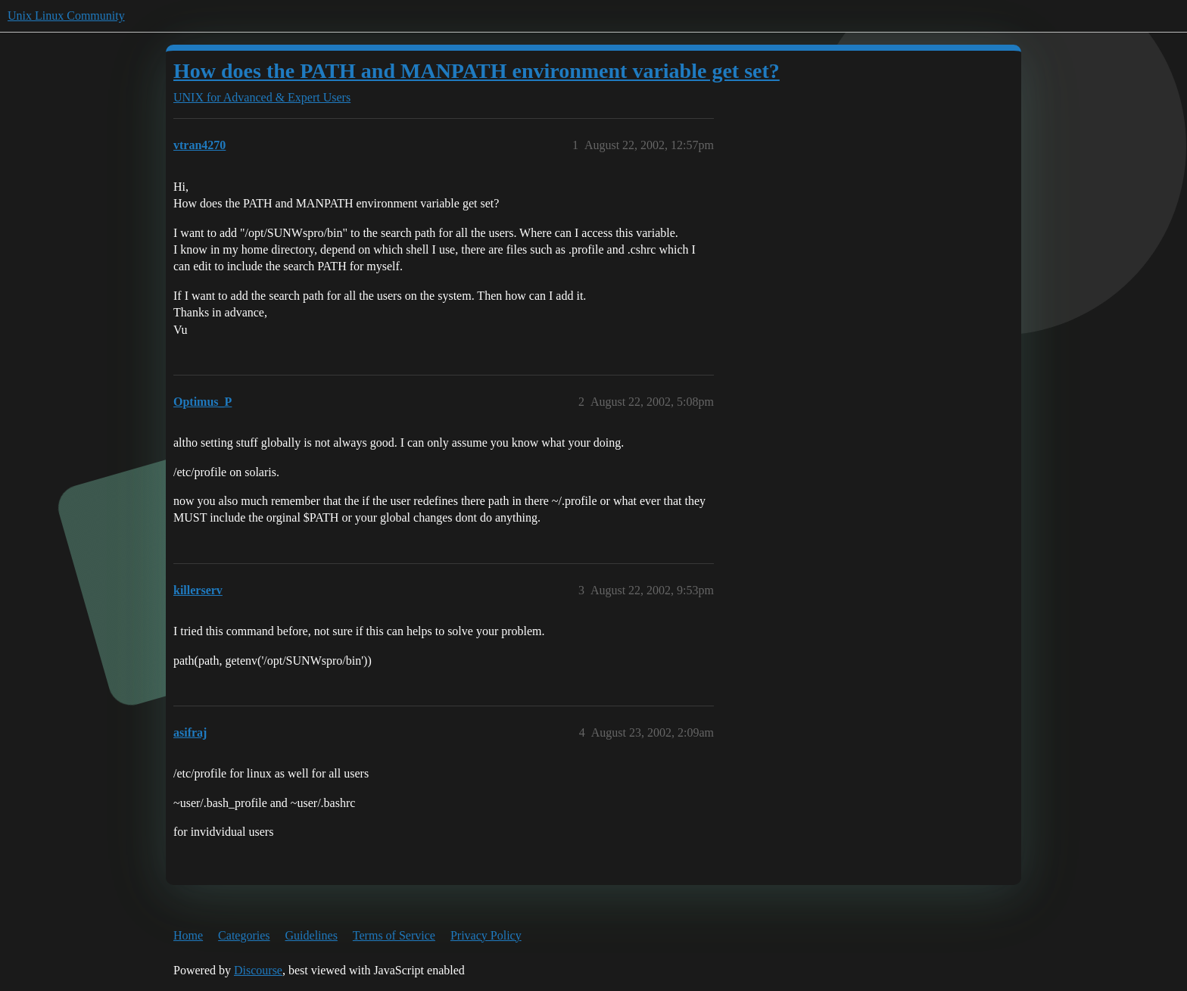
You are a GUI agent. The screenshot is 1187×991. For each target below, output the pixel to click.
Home (188, 935)
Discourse (258, 970)
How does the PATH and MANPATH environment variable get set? (476, 71)
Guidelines (311, 935)
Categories (243, 935)
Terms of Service (394, 935)
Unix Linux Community (66, 15)
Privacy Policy (486, 935)
